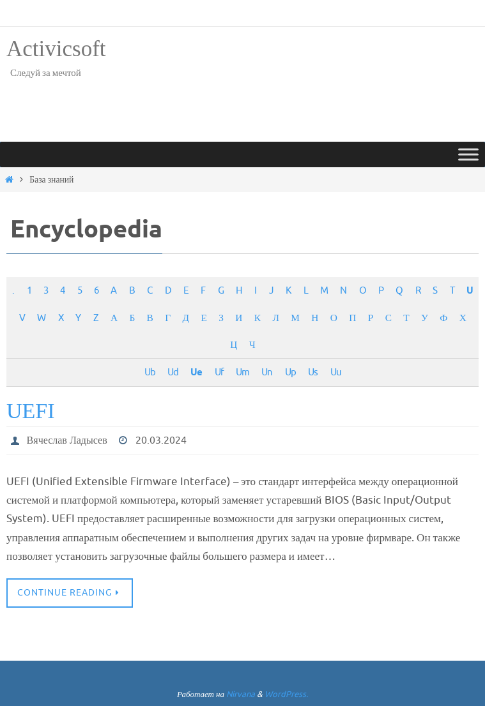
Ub (149, 372)
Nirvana (240, 694)
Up (290, 372)
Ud (172, 372)
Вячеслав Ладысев (67, 440)
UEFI (30, 411)
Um (242, 372)
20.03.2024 (161, 440)
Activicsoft (56, 48)
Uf (219, 372)
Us (313, 372)
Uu (335, 372)
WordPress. (286, 694)
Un (266, 372)
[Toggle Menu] (468, 154)
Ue (196, 372)
